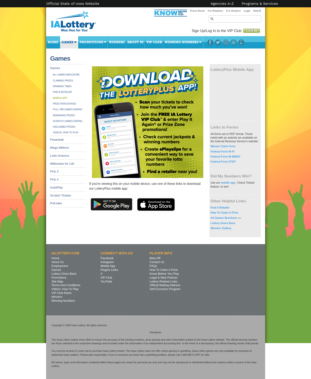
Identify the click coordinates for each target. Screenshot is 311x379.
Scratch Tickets (60, 195)
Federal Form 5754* (223, 161)
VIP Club (154, 42)
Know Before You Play (164, 273)
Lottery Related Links (164, 281)
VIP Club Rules (62, 293)
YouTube (233, 42)
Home (53, 42)
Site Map (57, 281)
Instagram (226, 42)
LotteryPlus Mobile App (241, 42)
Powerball (57, 139)
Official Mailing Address (165, 285)
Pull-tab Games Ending (67, 109)
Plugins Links (109, 269)
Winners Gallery (221, 228)
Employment (60, 266)
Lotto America (59, 155)
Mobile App (60, 98)
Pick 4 (54, 179)
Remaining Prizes (64, 115)
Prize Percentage (64, 103)
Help (257, 10)
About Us (135, 42)
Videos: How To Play (66, 132)
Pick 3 (54, 171)
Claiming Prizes (63, 80)
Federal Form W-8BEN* (225, 156)
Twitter (218, 42)
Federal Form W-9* (223, 151)
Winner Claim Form (223, 146)
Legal (247, 10)
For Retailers (215, 10)
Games (69, 42)
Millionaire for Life (62, 163)
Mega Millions (59, 147)
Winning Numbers (183, 42)
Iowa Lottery (77, 22)
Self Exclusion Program (165, 289)
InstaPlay (56, 187)
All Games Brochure (66, 74)
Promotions (93, 42)
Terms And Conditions (66, 285)
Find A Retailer (62, 92)
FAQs (153, 266)
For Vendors (233, 10)
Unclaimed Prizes (64, 127)
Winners (117, 42)
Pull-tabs (56, 203)
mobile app (228, 182)
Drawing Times (62, 86)
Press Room (197, 10)
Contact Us (157, 262)
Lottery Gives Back (223, 223)
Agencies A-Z (222, 3)
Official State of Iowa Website (72, 3)
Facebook (210, 42)
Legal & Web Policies (164, 277)
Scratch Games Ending (68, 121)
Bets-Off (155, 258)
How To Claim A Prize (224, 212)
